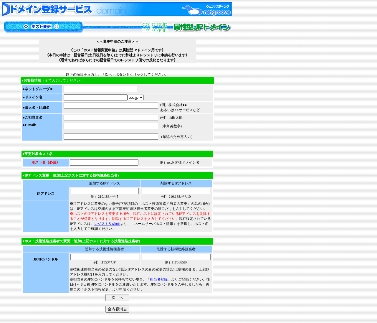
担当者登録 (159, 279)
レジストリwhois (107, 224)
